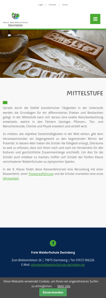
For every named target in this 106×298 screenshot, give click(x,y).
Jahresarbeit (11, 178)
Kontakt (52, 4)
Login (40, 4)
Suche (65, 4)
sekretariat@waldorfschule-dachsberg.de (58, 265)
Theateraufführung (40, 174)
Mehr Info (63, 286)
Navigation (95, 19)
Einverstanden (53, 292)
